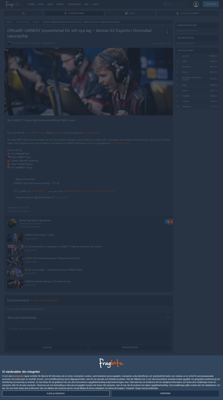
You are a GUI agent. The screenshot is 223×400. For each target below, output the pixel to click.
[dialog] (111, 378)
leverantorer (18, 376)
